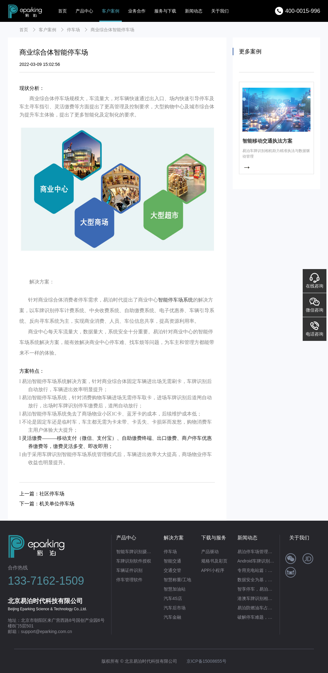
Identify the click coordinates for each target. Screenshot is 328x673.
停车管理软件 (129, 579)
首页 (62, 10)
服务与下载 (165, 10)
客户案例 (110, 10)
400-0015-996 (302, 11)
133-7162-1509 (46, 580)
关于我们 (220, 10)
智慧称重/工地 (177, 579)
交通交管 (172, 570)
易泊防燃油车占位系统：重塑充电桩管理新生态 (256, 607)
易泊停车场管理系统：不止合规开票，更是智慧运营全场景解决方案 (256, 551)
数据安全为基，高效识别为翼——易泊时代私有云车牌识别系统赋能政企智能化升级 (256, 579)
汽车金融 (172, 617)
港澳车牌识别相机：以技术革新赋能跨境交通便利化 (256, 598)
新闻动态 (193, 10)
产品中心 (84, 10)
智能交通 (172, 560)
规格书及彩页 (214, 560)
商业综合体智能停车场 (112, 29)
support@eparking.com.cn (46, 631)
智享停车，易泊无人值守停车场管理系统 (256, 589)
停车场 (73, 29)
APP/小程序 (212, 570)
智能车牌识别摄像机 (135, 551)
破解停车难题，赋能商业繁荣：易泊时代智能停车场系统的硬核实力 (256, 617)
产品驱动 (210, 551)
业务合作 (137, 10)
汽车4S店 (173, 598)
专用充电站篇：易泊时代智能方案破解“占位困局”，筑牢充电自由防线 (256, 570)
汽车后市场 (175, 607)
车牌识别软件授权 (133, 560)
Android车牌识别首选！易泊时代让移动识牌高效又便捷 (256, 560)
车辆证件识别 (129, 570)
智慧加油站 (175, 589)
